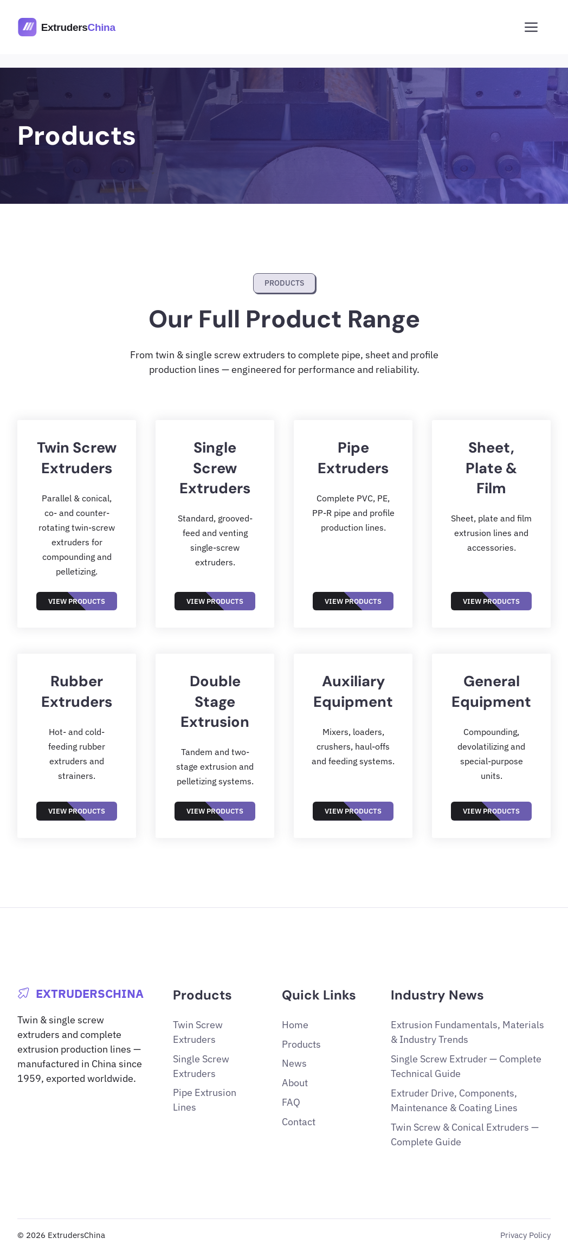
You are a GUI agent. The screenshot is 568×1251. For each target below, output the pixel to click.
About (295, 1082)
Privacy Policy (525, 1234)
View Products (76, 601)
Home (295, 1024)
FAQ (291, 1102)
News (294, 1063)
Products (301, 1044)
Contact (298, 1121)
